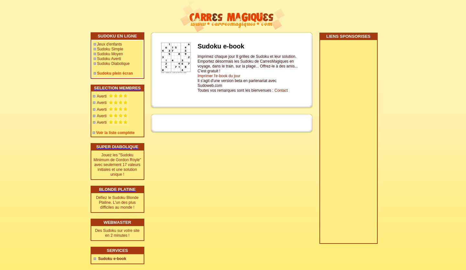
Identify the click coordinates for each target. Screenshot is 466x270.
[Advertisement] (348, 144)
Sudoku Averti (109, 59)
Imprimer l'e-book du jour (219, 76)
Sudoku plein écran (115, 73)
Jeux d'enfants (109, 44)
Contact (281, 90)
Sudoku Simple (110, 49)
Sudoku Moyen (110, 54)
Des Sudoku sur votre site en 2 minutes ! (117, 233)
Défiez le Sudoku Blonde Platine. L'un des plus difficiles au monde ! (117, 202)
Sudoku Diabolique (113, 63)
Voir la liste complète (115, 132)
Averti (101, 96)
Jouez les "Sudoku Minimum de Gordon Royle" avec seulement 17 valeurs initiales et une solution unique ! (117, 165)
